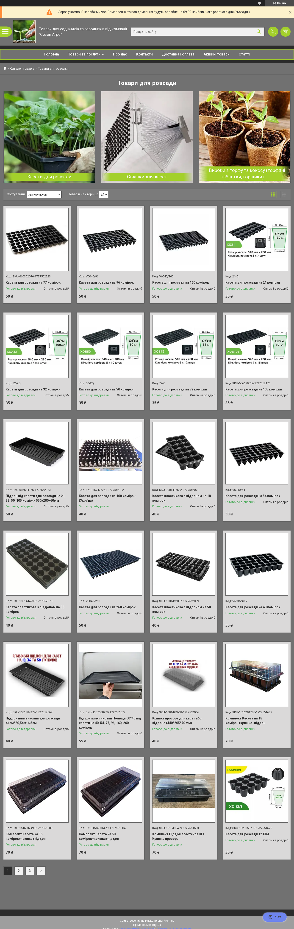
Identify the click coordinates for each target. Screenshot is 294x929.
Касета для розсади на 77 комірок (33, 282)
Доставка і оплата (178, 54)
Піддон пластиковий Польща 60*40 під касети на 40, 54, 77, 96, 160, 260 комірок (110, 722)
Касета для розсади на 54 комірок (252, 496)
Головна (51, 54)
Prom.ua (169, 920)
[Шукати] (258, 32)
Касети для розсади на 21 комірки (252, 282)
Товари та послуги (84, 54)
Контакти (144, 54)
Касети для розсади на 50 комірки (106, 389)
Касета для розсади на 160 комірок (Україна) (107, 498)
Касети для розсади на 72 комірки (179, 389)
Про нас (120, 54)
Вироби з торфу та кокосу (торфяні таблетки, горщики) (247, 174)
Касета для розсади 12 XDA (247, 834)
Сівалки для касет (147, 177)
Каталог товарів (22, 68)
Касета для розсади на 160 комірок (180, 282)
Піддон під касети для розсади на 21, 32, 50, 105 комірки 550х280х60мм (36, 498)
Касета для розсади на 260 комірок (107, 607)
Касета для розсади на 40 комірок (252, 607)
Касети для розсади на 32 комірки (33, 389)
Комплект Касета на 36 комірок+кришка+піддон (26, 836)
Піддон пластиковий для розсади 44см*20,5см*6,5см (33, 720)
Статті (244, 54)
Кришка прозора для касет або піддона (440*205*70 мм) (177, 720)
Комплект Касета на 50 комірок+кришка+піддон (99, 836)
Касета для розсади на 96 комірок (106, 282)
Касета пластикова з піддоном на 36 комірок (35, 609)
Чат (274, 917)
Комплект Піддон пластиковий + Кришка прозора (178, 836)
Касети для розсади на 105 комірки (253, 389)
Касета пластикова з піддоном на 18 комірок (181, 498)
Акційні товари (217, 54)
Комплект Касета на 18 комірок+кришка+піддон (245, 720)
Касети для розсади (49, 177)
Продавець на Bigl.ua (147, 924)
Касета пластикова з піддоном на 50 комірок (181, 609)
